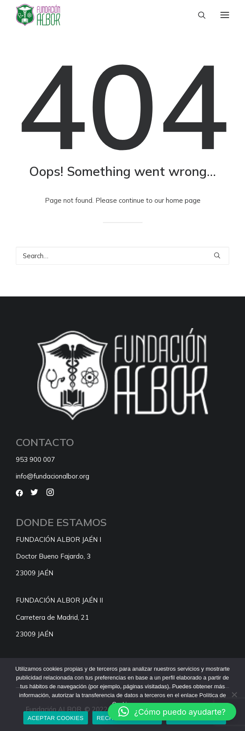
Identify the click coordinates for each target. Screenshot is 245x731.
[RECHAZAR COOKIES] (234, 694)
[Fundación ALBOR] (38, 15)
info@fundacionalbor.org (52, 476)
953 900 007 (35, 459)
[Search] (198, 15)
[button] (225, 15)
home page (183, 200)
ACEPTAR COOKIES (56, 718)
